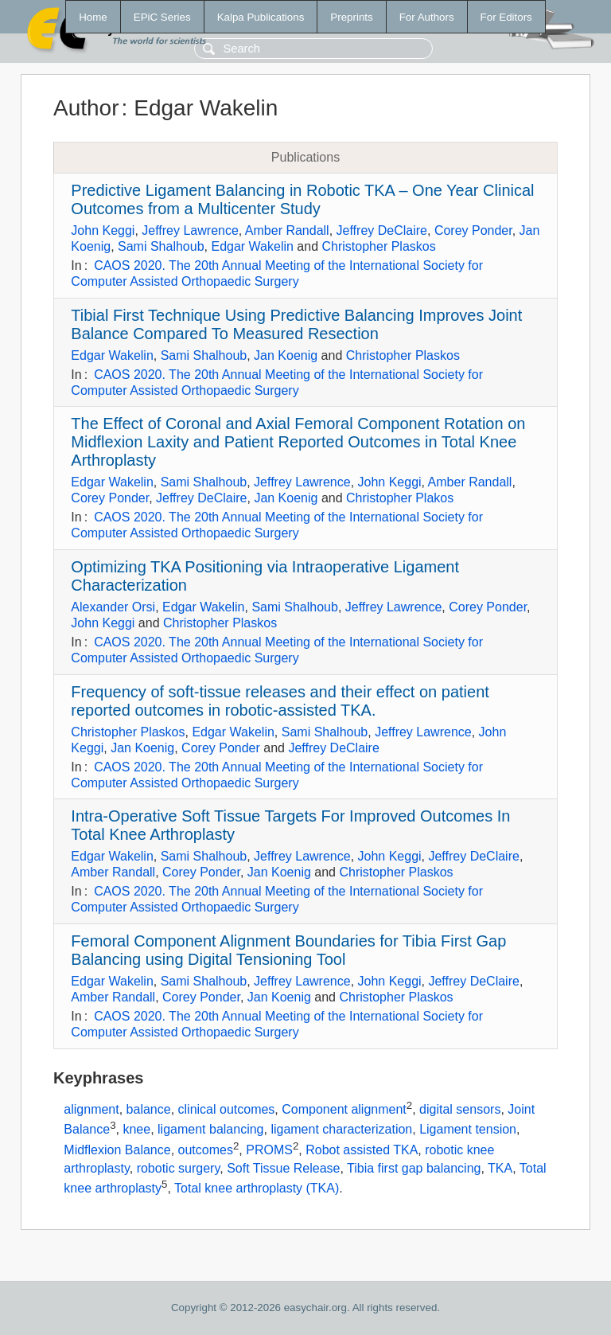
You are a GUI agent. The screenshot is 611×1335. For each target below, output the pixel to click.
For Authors (426, 17)
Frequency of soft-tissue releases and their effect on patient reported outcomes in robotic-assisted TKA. (280, 701)
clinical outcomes (226, 1109)
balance (148, 1109)
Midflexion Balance (117, 1150)
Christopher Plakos (399, 498)
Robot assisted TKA (362, 1150)
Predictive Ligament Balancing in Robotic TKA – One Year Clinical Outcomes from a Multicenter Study (302, 199)
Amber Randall (287, 230)
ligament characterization (341, 1130)
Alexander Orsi (113, 607)
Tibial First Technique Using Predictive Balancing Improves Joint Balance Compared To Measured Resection (296, 324)
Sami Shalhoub (161, 246)
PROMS (269, 1150)
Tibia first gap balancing (414, 1168)
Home (93, 17)
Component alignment (344, 1109)
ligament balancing (210, 1130)
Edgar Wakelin (252, 246)
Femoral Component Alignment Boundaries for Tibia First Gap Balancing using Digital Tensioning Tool (288, 950)
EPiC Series (162, 17)
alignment (91, 1109)
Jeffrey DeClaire (382, 230)
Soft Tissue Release (283, 1168)
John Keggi (102, 230)
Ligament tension (467, 1130)
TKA (500, 1168)
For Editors (506, 17)
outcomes (205, 1150)
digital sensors (459, 1109)
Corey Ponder (473, 230)
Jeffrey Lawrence (190, 230)
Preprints (351, 17)
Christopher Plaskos (379, 246)
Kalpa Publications (261, 17)
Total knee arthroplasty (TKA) (256, 1188)
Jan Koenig (285, 355)
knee (136, 1130)
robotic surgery (178, 1168)
